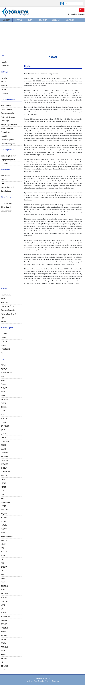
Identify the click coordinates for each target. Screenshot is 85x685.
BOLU (3, 415)
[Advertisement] (42, 38)
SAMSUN (4, 571)
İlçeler (3, 318)
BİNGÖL (3, 407)
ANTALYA (4, 388)
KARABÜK (4, 658)
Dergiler (3, 89)
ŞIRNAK (3, 639)
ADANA (3, 365)
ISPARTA (3, 483)
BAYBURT (4, 624)
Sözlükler (56, 20)
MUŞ (2, 548)
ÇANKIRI (3, 430)
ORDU (3, 559)
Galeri (30, 20)
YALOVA (3, 655)
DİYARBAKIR (5, 441)
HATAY (3, 479)
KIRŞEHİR (4, 514)
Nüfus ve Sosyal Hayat (8, 314)
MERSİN (3, 487)
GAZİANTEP (5, 464)
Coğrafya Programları (8, 160)
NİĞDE (3, 556)
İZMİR (3, 495)
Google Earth (5, 163)
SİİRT (2, 575)
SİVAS (3, 582)
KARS (2, 498)
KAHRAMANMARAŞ (7, 537)
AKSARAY (4, 620)
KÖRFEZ (3, 353)
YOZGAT (4, 613)
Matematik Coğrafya (8, 117)
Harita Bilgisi (5, 121)
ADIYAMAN (4, 369)
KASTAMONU (5, 502)
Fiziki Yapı (4, 303)
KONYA (3, 521)
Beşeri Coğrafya (6, 109)
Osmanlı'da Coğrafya (8, 144)
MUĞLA (3, 544)
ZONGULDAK (5, 616)
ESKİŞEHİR (4, 460)
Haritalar (18, 20)
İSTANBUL (4, 491)
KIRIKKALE (4, 632)
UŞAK (3, 605)
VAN (2, 609)
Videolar (4, 180)
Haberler (4, 62)
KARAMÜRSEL (5, 349)
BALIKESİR (4, 399)
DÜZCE (3, 670)
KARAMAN (4, 628)
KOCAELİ (4, 517)
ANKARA (3, 384)
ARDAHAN (4, 647)
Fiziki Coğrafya (6, 106)
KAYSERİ (3, 506)
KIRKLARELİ (4, 510)
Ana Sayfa (6, 20)
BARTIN (3, 643)
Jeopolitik (4, 136)
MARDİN (4, 540)
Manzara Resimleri (7, 187)
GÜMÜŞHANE (5, 472)
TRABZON (4, 594)
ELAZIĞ (3, 449)
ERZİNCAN (4, 453)
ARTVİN (3, 392)
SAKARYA (4, 567)
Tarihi (3, 299)
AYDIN (3, 396)
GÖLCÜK (4, 341)
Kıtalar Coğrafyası (7, 128)
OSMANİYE (4, 666)
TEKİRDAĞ (4, 586)
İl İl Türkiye (70, 20)
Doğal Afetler (5, 132)
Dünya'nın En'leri (6, 203)
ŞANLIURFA (4, 601)
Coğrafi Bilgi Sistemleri (8, 156)
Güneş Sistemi (6, 207)
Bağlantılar (4, 93)
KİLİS (2, 662)
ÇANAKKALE (5, 426)
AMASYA (3, 380)
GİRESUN (4, 468)
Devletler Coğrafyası (7, 140)
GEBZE (3, 338)
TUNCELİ (4, 597)
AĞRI (2, 377)
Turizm (3, 322)
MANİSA (3, 533)
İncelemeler (42, 20)
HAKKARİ (4, 476)
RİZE (2, 563)
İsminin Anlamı (6, 295)
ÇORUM (3, 434)
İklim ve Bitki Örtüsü (7, 306)
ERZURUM (4, 457)
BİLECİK (3, 403)
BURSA (3, 422)
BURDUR (4, 418)
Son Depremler (6, 211)
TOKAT (3, 590)
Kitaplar (3, 82)
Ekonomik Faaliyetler (8, 310)
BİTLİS (3, 411)
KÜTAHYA (4, 525)
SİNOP (3, 578)
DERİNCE (4, 334)
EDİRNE (3, 445)
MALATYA (4, 529)
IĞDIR (3, 651)
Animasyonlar (5, 176)
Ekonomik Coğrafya (7, 113)
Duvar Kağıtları (6, 191)
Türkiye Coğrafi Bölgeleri (9, 125)
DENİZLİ (4, 437)
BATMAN (4, 636)
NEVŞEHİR (4, 552)
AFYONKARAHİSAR (7, 373)
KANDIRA (4, 345)
